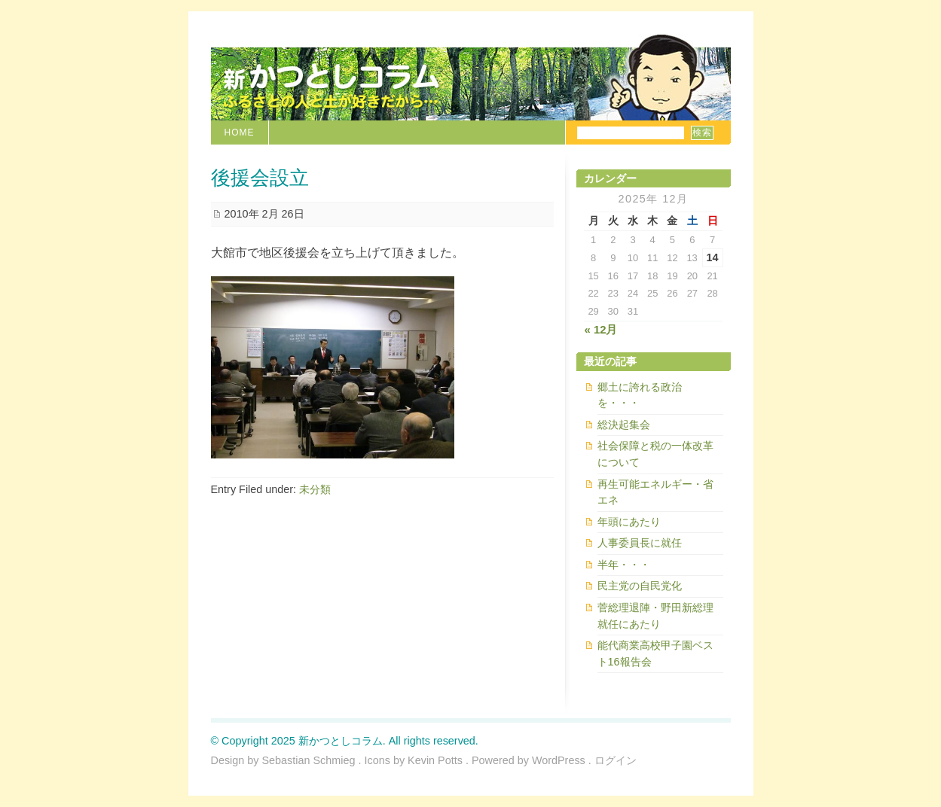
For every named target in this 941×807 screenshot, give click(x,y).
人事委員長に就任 (639, 543)
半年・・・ (623, 565)
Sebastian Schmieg (309, 760)
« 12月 (601, 330)
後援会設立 (260, 178)
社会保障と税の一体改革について (655, 454)
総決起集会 (623, 425)
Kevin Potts (435, 760)
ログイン (615, 760)
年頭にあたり (629, 522)
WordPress (558, 760)
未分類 (315, 489)
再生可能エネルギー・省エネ (655, 492)
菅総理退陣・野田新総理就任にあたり (655, 615)
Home (240, 132)
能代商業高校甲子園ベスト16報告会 (655, 653)
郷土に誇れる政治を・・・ (639, 395)
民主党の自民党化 (639, 586)
